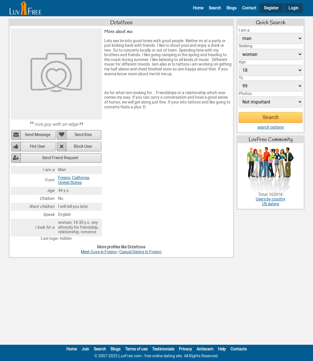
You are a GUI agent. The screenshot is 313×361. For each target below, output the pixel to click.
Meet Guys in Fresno (99, 252)
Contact (249, 8)
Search (215, 8)
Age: (242, 62)
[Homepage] (26, 8)
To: (241, 78)
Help (222, 349)
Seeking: (246, 46)
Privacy (185, 349)
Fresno (64, 177)
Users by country (270, 199)
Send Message (37, 134)
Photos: (245, 93)
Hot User (37, 146)
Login (293, 8)
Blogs (231, 8)
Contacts (238, 349)
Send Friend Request (60, 157)
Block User (83, 146)
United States (70, 182)
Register (271, 8)
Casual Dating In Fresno (140, 252)
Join (85, 349)
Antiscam (205, 349)
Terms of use (136, 349)
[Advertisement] (156, 302)
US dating (270, 204)
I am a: (244, 30)
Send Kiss (83, 134)
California (80, 177)
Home (198, 8)
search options (270, 127)
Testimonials (163, 349)
